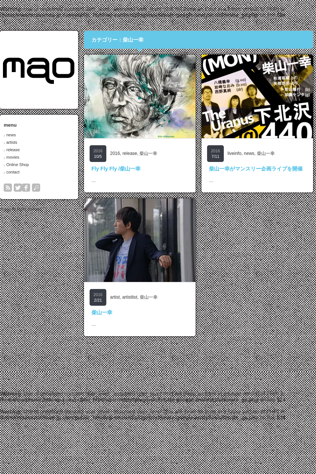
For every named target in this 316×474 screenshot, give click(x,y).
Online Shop (17, 164)
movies (12, 157)
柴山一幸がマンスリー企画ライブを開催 (256, 169)
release (13, 149)
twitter (18, 188)
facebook (26, 188)
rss (8, 188)
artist (115, 297)
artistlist (130, 297)
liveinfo (234, 153)
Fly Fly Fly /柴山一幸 (116, 169)
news (11, 135)
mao (7, 209)
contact (12, 172)
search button (36, 188)
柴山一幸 (148, 153)
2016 (115, 153)
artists (11, 142)
